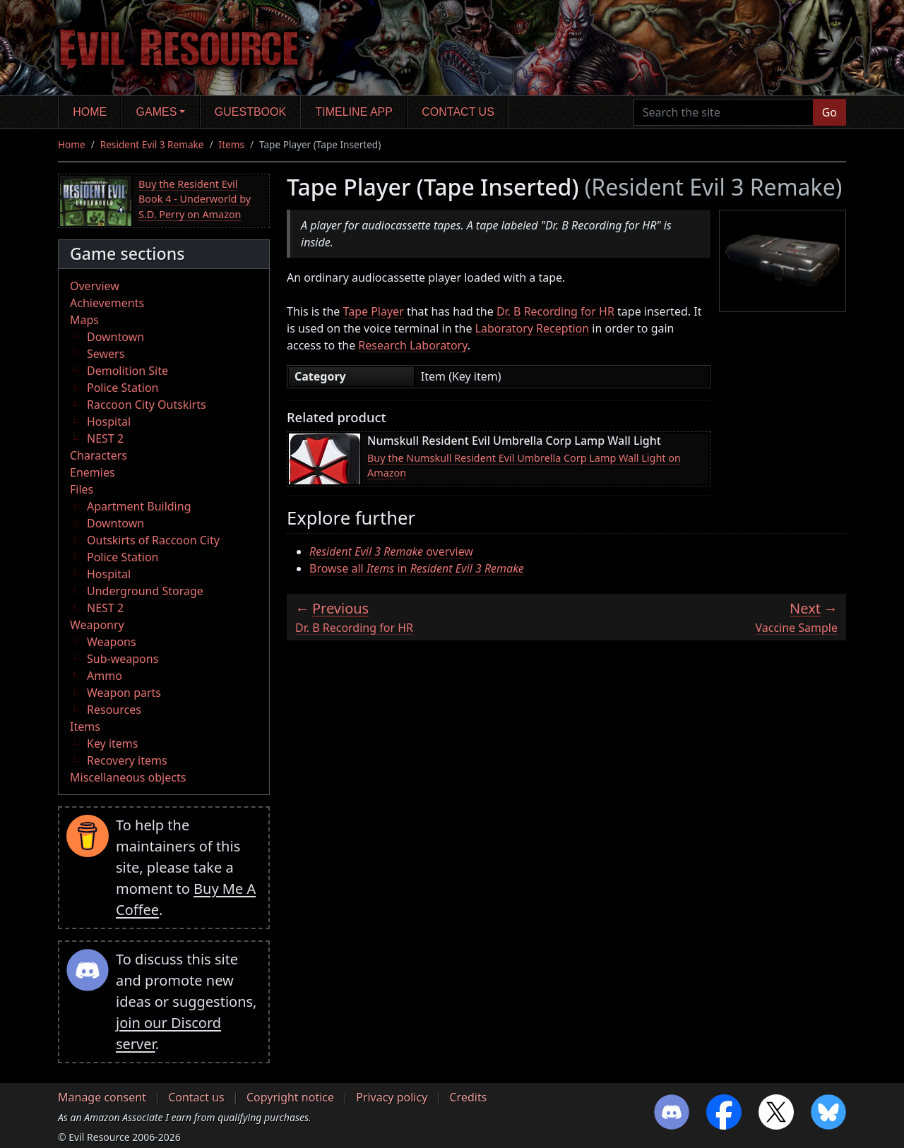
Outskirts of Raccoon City (153, 540)
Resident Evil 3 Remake (152, 144)
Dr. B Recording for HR (555, 311)
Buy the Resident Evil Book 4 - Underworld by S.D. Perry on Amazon (194, 199)
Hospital (109, 421)
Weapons (111, 642)
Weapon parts (124, 692)
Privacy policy (391, 1097)
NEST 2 (105, 438)
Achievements (107, 303)
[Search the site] (724, 112)
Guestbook (250, 112)
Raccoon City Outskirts (146, 404)
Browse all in (416, 568)
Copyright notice (290, 1097)
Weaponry (97, 625)
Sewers (105, 353)
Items (231, 144)
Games (156, 112)
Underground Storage (145, 591)
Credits (468, 1097)
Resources (114, 709)
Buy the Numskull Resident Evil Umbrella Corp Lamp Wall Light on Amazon (524, 465)
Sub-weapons (122, 658)
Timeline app (354, 112)
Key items (112, 743)
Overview (94, 286)
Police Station (123, 387)
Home (90, 112)
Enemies (92, 472)
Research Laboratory (412, 345)
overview (391, 551)
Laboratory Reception (532, 328)
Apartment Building (139, 506)
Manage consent (102, 1097)
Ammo (104, 675)
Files (81, 489)
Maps (84, 320)
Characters (98, 455)
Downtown (115, 337)
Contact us (458, 112)
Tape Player (373, 311)
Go (829, 112)
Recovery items (127, 760)
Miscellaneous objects (128, 777)
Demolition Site (127, 370)
